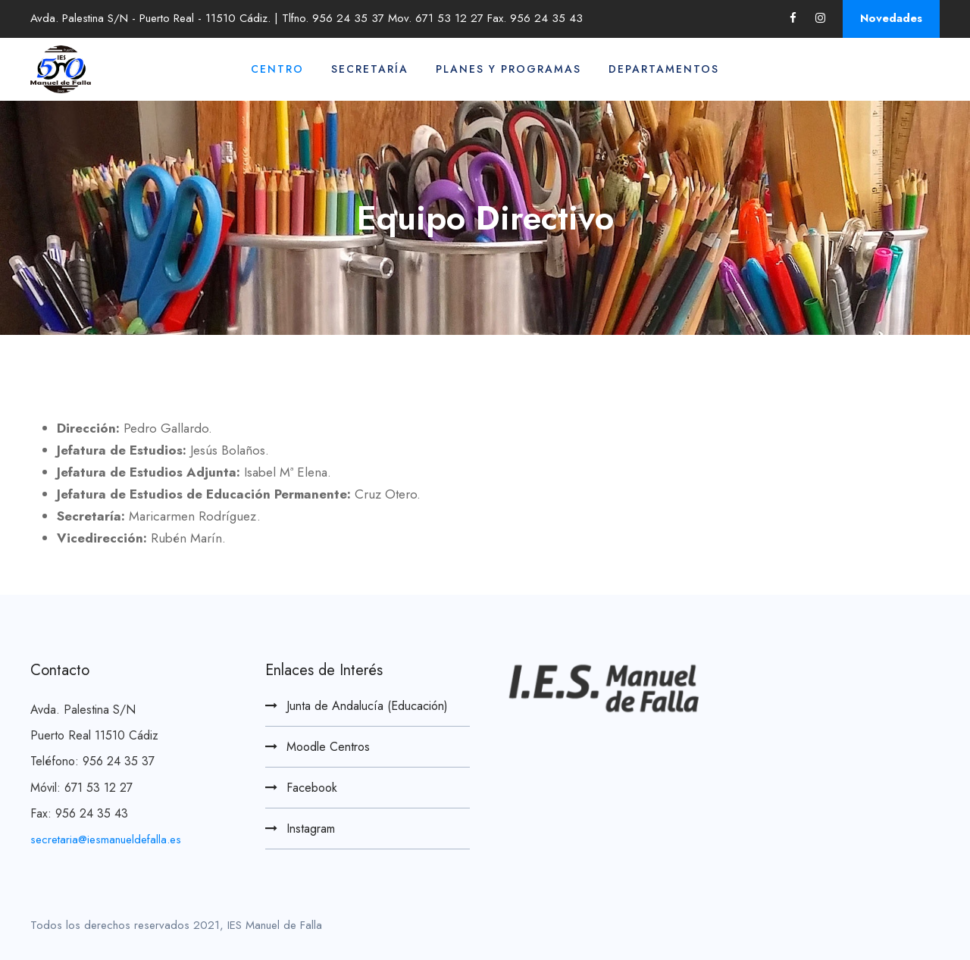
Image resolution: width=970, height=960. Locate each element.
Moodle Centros (328, 746)
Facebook (311, 787)
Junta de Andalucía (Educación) (367, 706)
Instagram (310, 828)
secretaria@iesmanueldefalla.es (105, 839)
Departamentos (664, 69)
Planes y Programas (508, 69)
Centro (277, 69)
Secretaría (369, 69)
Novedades (891, 18)
